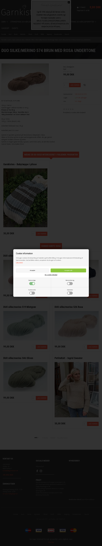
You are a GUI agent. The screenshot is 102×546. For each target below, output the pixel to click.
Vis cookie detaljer (51, 275)
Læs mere (19, 262)
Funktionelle (32, 292)
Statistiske (70, 292)
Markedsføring (70, 282)
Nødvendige (32, 282)
